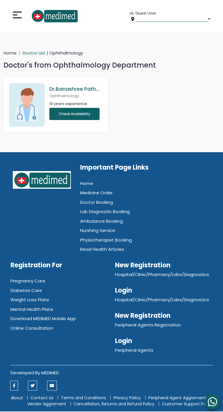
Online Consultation (31, 329)
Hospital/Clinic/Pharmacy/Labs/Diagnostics (162, 275)
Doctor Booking (96, 203)
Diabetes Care (26, 291)
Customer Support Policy (187, 404)
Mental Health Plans (31, 310)
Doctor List (35, 53)
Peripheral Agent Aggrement (177, 398)
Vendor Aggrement (47, 404)
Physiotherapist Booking (106, 240)
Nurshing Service (97, 231)
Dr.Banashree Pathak (74, 89)
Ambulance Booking (101, 222)
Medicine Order (96, 193)
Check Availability (74, 114)
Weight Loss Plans (29, 300)
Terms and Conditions (83, 398)
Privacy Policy (127, 398)
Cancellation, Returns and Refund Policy (115, 404)
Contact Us (41, 398)
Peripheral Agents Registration (148, 325)
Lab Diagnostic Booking (105, 212)
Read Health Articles (102, 250)
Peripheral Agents (134, 351)
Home (10, 53)
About (17, 398)
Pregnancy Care (27, 281)
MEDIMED (50, 373)
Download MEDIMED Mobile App (43, 319)
